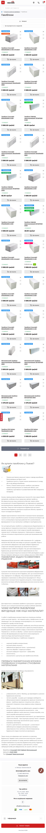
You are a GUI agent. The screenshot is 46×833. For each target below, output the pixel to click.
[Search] (3, 8)
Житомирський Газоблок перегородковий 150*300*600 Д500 (33, 362)
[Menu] (3, 2)
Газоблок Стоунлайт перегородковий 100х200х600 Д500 (10, 83)
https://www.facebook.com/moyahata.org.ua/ (22, 802)
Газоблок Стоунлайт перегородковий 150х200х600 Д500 (10, 153)
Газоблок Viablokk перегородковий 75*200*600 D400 (33, 118)
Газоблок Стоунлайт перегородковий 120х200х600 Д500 (33, 153)
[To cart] (11, 59)
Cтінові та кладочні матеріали (12, 11)
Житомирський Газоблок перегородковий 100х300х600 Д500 (10, 362)
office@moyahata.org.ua (23, 806)
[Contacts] (38, 2)
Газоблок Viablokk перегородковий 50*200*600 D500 (33, 223)
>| (29, 455)
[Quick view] (20, 31)
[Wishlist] (20, 35)
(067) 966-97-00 (24, 773)
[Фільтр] (1, 417)
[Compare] (20, 38)
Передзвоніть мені (23, 775)
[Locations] (33, 2)
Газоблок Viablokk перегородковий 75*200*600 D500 (10, 188)
